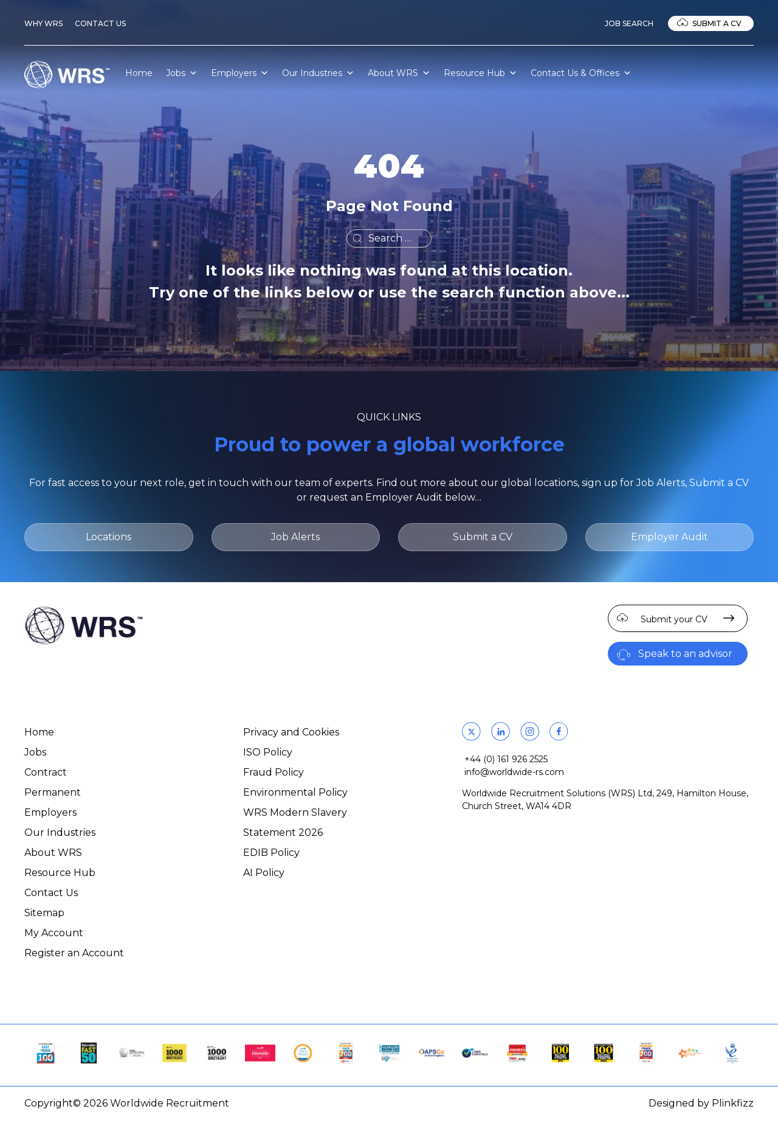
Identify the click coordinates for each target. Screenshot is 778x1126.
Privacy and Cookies (291, 732)
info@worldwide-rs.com (514, 771)
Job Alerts (295, 537)
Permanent (52, 792)
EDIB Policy (271, 852)
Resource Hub (480, 73)
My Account (53, 933)
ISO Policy (267, 752)
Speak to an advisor (685, 653)
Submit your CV (674, 619)
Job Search (629, 23)
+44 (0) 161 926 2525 (506, 759)
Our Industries (318, 73)
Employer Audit (669, 537)
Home (139, 73)
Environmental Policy (295, 792)
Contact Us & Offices (581, 73)
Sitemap (44, 913)
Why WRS (43, 23)
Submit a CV (717, 23)
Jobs (182, 73)
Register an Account (74, 953)
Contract (45, 772)
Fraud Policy (273, 772)
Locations (108, 537)
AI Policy (263, 872)
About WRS (399, 73)
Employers (240, 73)
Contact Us (100, 23)
